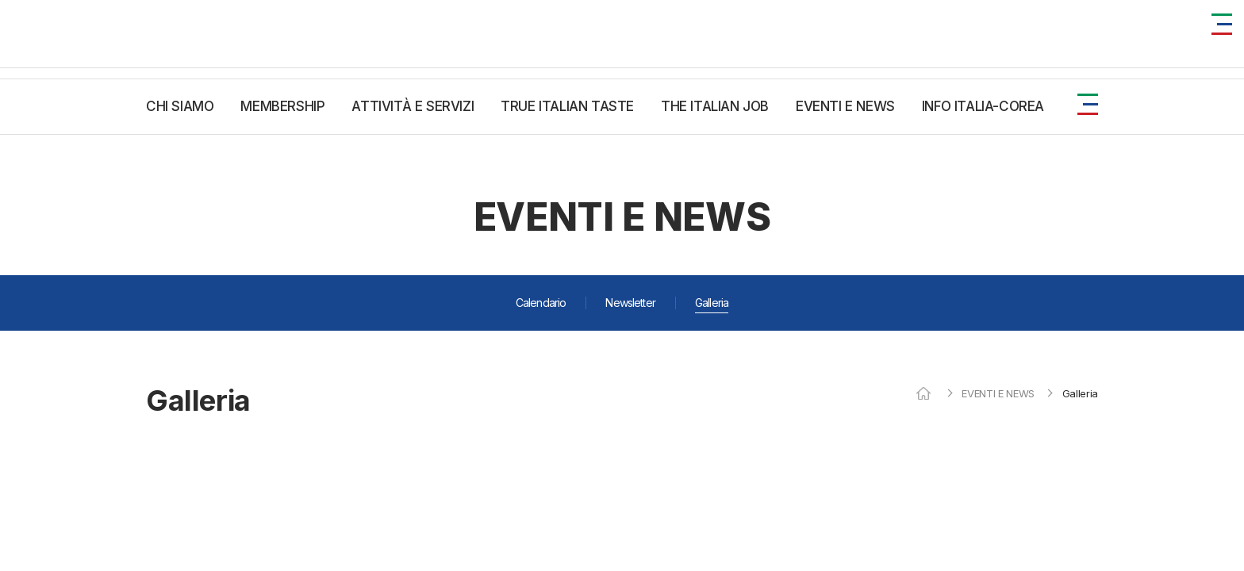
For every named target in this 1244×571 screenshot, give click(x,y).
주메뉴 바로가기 (0, 0)
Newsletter (630, 302)
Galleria (711, 302)
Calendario (541, 302)
